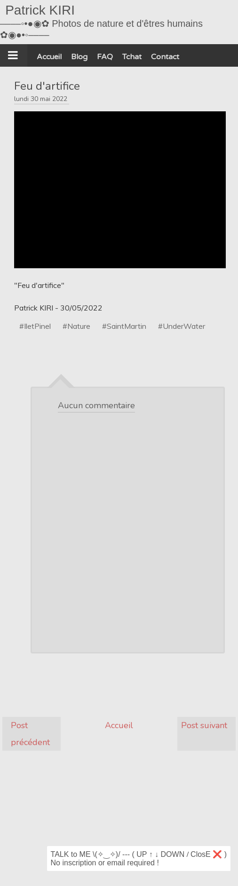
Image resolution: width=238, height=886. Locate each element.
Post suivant (204, 725)
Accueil (119, 725)
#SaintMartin (124, 326)
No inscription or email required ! (105, 863)
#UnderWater (181, 326)
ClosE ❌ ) (208, 854)
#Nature (76, 326)
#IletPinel (35, 326)
